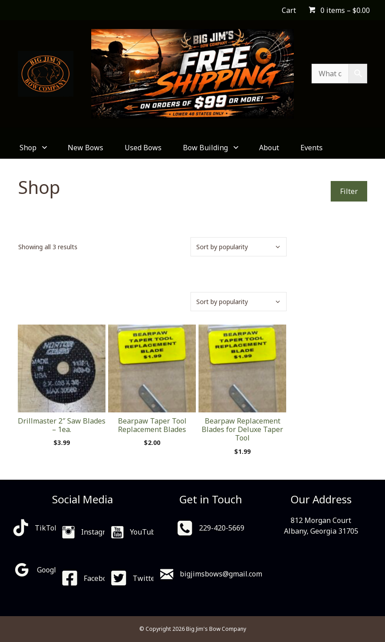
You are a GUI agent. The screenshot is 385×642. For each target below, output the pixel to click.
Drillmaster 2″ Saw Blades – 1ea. (61, 425)
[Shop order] (238, 246)
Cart (289, 10)
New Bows (85, 147)
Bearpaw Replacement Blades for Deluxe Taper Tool (242, 429)
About (269, 147)
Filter (349, 191)
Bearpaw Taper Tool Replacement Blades (152, 425)
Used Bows (143, 147)
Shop (33, 147)
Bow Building (210, 147)
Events (311, 147)
